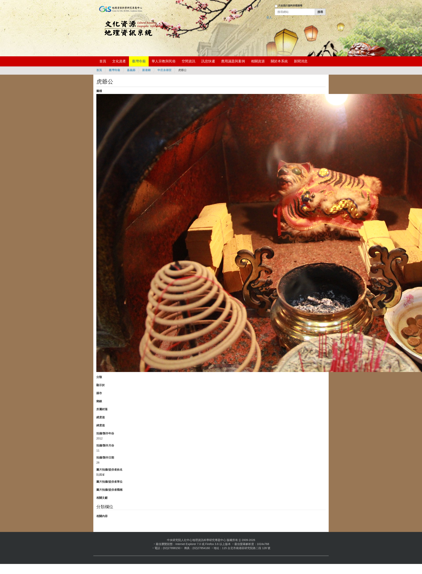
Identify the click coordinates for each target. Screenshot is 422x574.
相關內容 (102, 516)
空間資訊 (188, 61)
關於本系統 (279, 61)
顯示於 (100, 385)
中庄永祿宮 (164, 70)
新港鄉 (146, 70)
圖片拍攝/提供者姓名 (109, 469)
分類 (99, 377)
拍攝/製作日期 (105, 457)
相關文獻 (102, 497)
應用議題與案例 (233, 61)
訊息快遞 (208, 61)
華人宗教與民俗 (164, 61)
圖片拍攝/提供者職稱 (109, 489)
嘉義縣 (131, 70)
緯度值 (100, 425)
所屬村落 (102, 409)
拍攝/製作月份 (105, 445)
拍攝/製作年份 (105, 433)
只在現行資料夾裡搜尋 (290, 5)
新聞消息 (301, 61)
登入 (269, 17)
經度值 (100, 417)
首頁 (102, 61)
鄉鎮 (99, 401)
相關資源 (258, 61)
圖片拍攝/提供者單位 (109, 481)
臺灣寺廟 (139, 61)
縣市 (99, 393)
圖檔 (99, 91)
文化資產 (119, 61)
